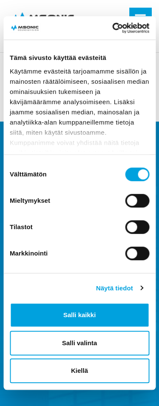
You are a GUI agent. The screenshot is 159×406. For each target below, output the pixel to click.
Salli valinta (79, 342)
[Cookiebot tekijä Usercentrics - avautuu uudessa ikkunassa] (113, 28)
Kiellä (79, 370)
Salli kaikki (79, 314)
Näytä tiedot (114, 288)
